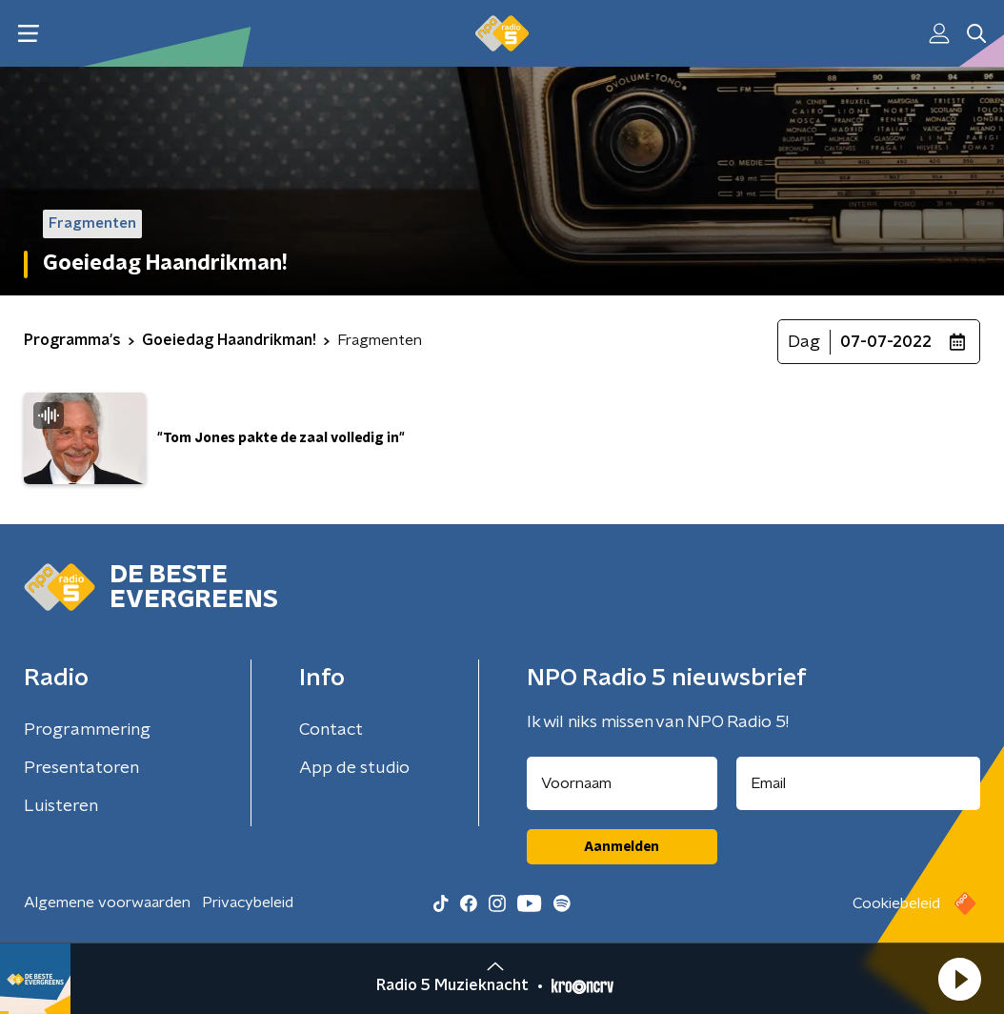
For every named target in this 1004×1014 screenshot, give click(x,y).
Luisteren (61, 806)
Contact (331, 730)
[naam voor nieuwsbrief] (622, 783)
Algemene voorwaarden (107, 902)
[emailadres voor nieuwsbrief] (858, 783)
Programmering (87, 730)
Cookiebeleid (896, 903)
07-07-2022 (886, 342)
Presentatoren (81, 768)
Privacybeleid (247, 902)
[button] (959, 978)
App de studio (354, 768)
